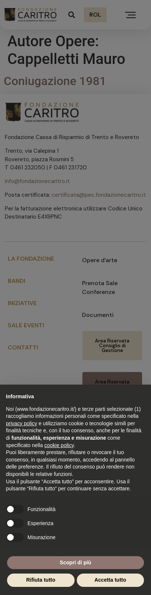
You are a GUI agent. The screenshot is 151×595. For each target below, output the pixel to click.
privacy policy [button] (21, 423)
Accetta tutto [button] (110, 580)
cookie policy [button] (59, 445)
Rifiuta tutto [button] (40, 580)
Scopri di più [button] (75, 562)
